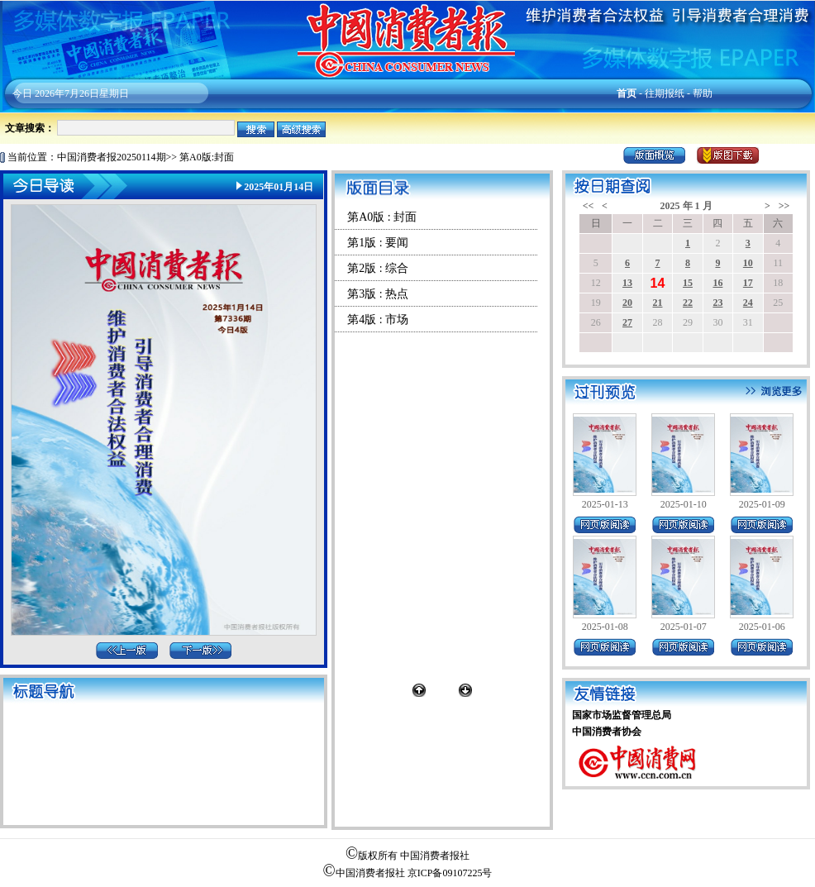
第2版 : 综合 (377, 268)
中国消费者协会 (606, 731)
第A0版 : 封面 (382, 217)
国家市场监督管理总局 (621, 715)
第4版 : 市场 (377, 319)
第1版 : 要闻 (377, 242)
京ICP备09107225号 (450, 873)
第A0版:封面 (206, 157)
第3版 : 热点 (377, 294)
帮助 (703, 93)
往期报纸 (664, 93)
